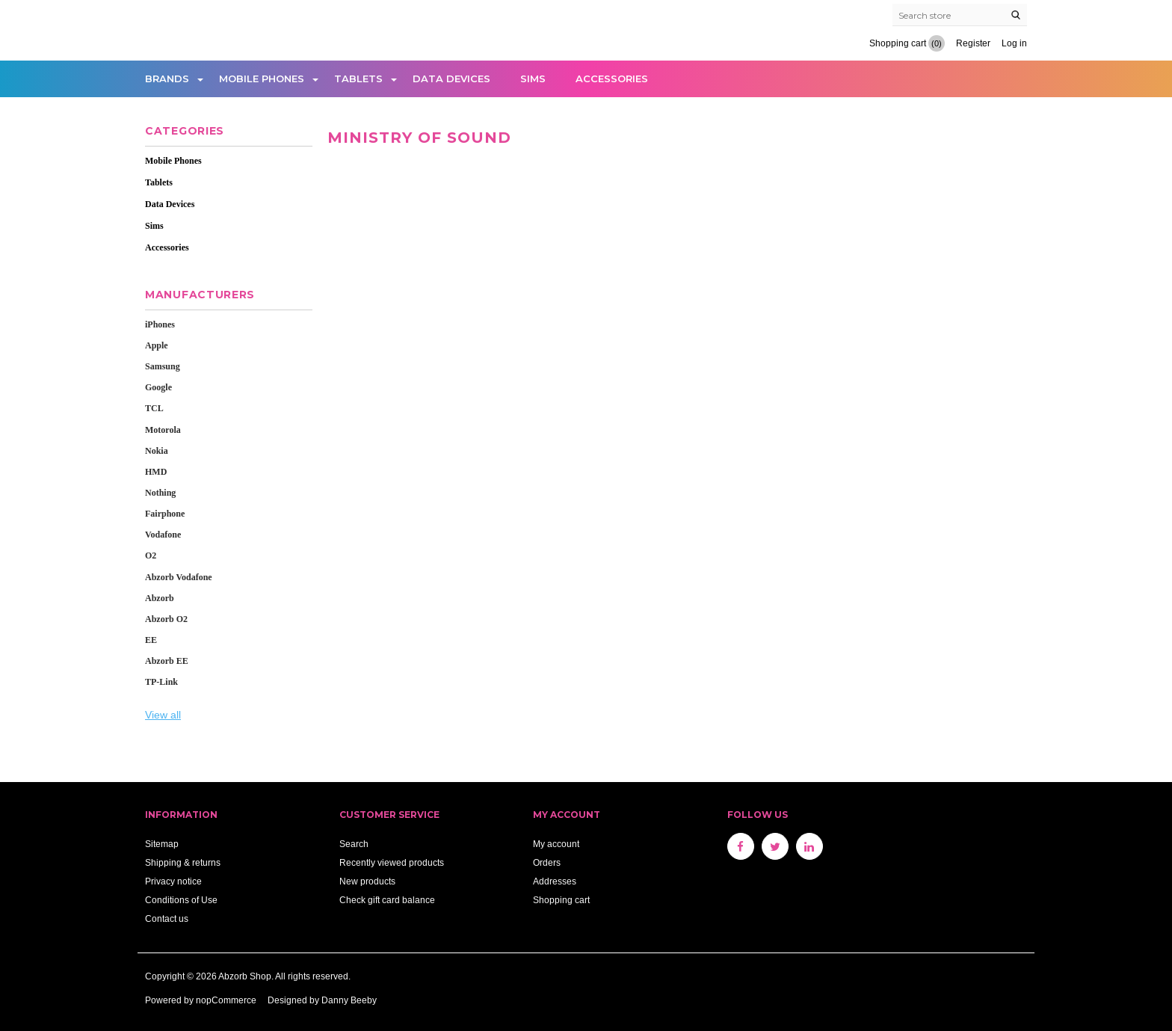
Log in (1014, 43)
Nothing (160, 492)
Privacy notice (173, 881)
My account (556, 843)
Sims (533, 78)
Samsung (162, 366)
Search (353, 843)
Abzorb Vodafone (178, 577)
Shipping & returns (182, 862)
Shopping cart (561, 899)
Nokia (156, 451)
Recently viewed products (391, 862)
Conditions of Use (181, 899)
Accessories (612, 78)
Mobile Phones (261, 78)
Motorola (163, 430)
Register (973, 43)
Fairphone (165, 513)
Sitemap (162, 843)
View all (163, 715)
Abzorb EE (166, 661)
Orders (547, 862)
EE (151, 640)
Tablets (358, 78)
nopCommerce (226, 1000)
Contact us (166, 918)
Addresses (554, 881)
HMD (156, 472)
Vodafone (163, 534)
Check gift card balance (387, 899)
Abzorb (159, 598)
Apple (156, 345)
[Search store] (959, 15)
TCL (154, 408)
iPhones (160, 324)
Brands (167, 78)
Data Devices (451, 78)
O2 (150, 555)
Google (158, 387)
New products (367, 881)
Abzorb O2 (166, 619)
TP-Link (161, 682)
